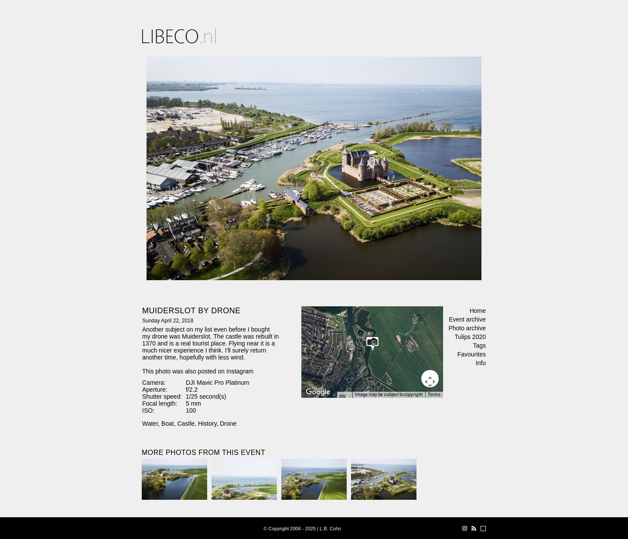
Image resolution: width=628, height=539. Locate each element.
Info (481, 362)
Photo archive (467, 328)
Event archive (467, 319)
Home (478, 310)
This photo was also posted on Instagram (197, 371)
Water (150, 423)
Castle (186, 423)
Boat (167, 423)
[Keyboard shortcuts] (344, 397)
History (207, 423)
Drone (228, 423)
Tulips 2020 (470, 336)
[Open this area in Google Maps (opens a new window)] (318, 392)
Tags (479, 345)
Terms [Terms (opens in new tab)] (434, 394)
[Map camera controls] (430, 378)
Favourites (471, 354)
